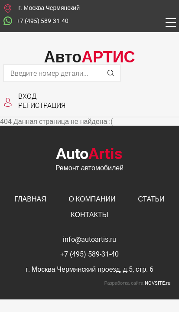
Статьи (151, 198)
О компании (91, 198)
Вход (27, 96)
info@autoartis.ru (89, 239)
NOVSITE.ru (157, 283)
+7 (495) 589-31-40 (35, 21)
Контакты (89, 214)
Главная (30, 198)
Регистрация (41, 105)
